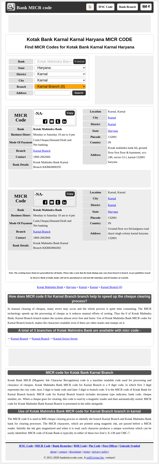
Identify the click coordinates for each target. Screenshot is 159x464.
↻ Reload (79, 61)
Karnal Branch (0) (111, 287)
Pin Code (95, 445)
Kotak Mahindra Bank (50, 287)
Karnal (112, 117)
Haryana (113, 130)
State (21, 68)
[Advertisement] (79, 23)
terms (87, 451)
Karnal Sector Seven (65, 338)
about (53, 451)
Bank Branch (127, 6)
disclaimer (75, 451)
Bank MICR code (34, 7)
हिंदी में (146, 6)
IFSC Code (105, 6)
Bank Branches (62, 445)
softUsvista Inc (95, 457)
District (21, 74)
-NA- (39, 113)
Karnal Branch (41, 150)
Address (21, 93)
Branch (21, 86)
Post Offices (109, 445)
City (21, 80)
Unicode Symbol (129, 445)
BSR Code (80, 445)
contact (63, 451)
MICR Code (42, 445)
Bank (21, 61)
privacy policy (100, 451)
